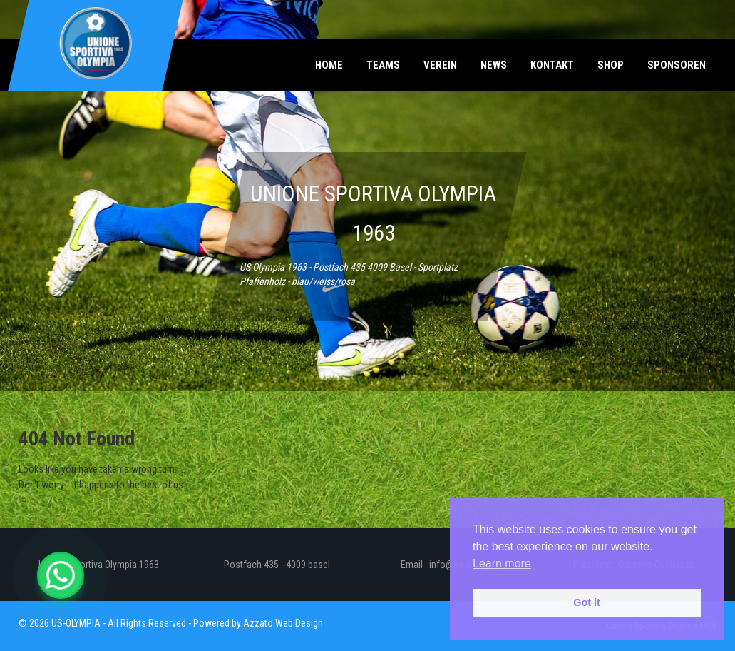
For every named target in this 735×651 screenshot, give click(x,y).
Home (329, 65)
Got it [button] (586, 602)
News (493, 65)
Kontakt (552, 65)
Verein (440, 65)
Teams (383, 65)
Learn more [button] (502, 563)
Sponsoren (676, 65)
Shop (610, 65)
